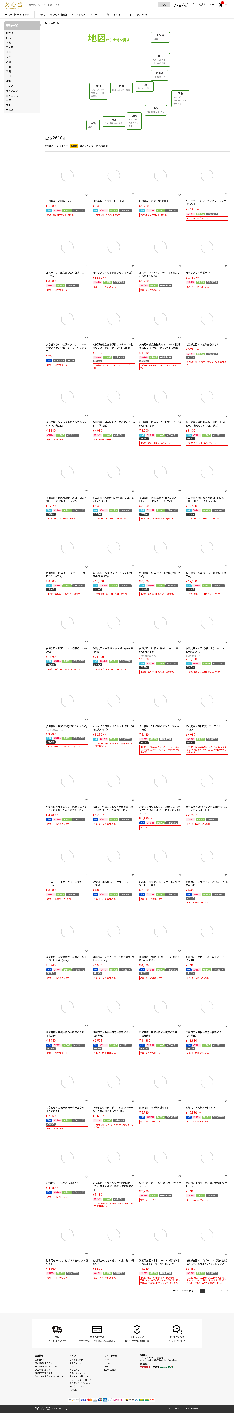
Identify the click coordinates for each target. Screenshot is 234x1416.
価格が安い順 (86, 146)
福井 (148, 88)
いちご (42, 14)
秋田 (159, 60)
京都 (135, 120)
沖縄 (93, 123)
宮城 (159, 63)
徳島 (111, 123)
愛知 (153, 112)
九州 (98, 86)
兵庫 (130, 123)
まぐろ (116, 14)
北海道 (160, 35)
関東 (180, 93)
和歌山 (136, 123)
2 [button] (208, 1291)
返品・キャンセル (77, 1373)
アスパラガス (78, 14)
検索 (164, 5)
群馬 (180, 104)
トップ (46, 23)
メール (107, 1363)
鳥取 (123, 90)
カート (225, 4)
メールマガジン (175, 1409)
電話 (106, 1366)
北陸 (144, 84)
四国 (114, 119)
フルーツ (95, 14)
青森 (154, 60)
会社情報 (39, 1355)
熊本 (93, 93)
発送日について (76, 1363)
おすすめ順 (62, 146)
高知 (116, 123)
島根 (128, 90)
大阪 (130, 120)
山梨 (154, 77)
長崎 (102, 90)
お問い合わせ (177, 1337)
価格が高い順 (102, 146)
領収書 (80, 1383)
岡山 (114, 90)
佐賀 (98, 90)
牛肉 (106, 14)
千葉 (180, 100)
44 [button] (220, 1291)
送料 (56, 1337)
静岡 (148, 112)
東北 (160, 56)
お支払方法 (74, 1370)
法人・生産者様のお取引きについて (50, 1376)
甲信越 (159, 73)
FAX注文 (73, 1390)
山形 (154, 63)
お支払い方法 (97, 1337)
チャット (108, 1360)
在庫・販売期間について (80, 1376)
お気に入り (209, 4)
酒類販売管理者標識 (43, 1373)
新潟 (159, 77)
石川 (144, 88)
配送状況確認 (110, 1370)
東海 (155, 108)
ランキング (142, 14)
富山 (139, 88)
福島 (163, 63)
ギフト (128, 14)
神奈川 (180, 97)
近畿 (134, 116)
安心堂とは (40, 1360)
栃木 (175, 104)
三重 (162, 112)
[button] (226, 1289)
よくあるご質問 (76, 1360)
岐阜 (157, 112)
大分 (98, 93)
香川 (106, 123)
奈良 (130, 126)
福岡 (93, 90)
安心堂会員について (78, 1386)
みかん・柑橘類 (58, 14)
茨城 (184, 100)
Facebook (195, 1409)
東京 (175, 97)
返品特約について (42, 1370)
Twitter (186, 1409)
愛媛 (120, 123)
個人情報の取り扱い (43, 1363)
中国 (121, 86)
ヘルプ (171, 1341)
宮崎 (102, 93)
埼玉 (175, 100)
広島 (118, 90)
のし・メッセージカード (80, 1380)
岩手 (163, 60)
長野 (163, 77)
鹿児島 (94, 96)
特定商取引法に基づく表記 (46, 1366)
